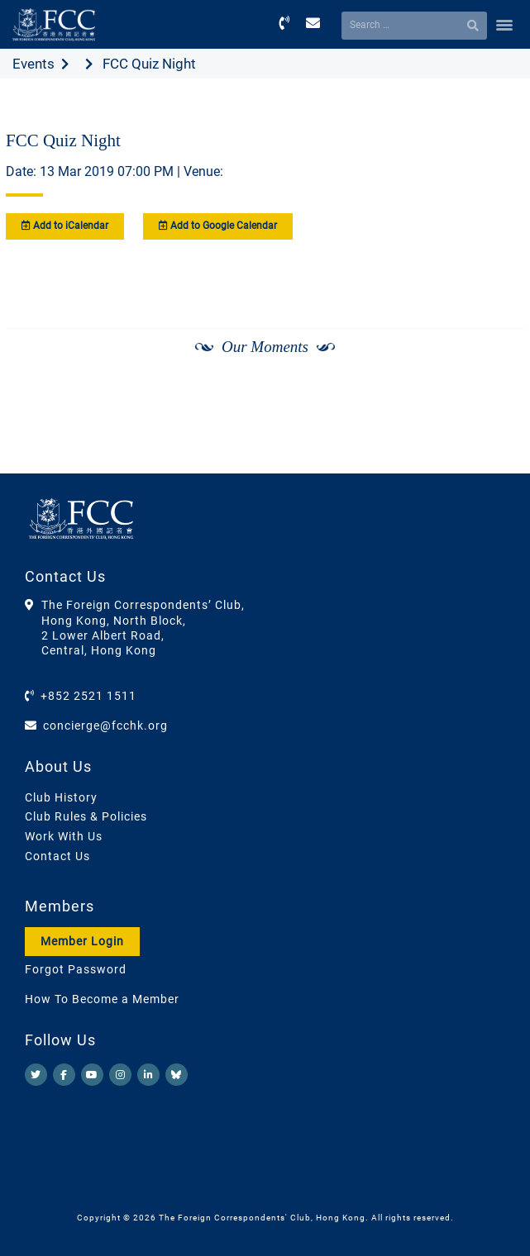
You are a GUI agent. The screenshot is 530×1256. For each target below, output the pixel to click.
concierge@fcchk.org (105, 725)
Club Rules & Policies (86, 816)
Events (33, 63)
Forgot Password (76, 969)
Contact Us (57, 856)
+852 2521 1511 (88, 695)
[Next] (493, 391)
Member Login (82, 941)
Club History (61, 797)
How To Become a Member (102, 999)
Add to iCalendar (64, 225)
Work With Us (64, 836)
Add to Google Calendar (218, 225)
